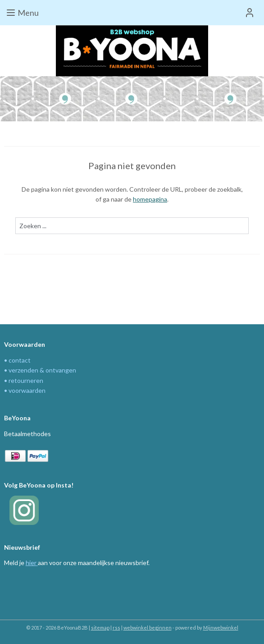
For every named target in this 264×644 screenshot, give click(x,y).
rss (116, 627)
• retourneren (23, 380)
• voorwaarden (25, 390)
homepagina (150, 199)
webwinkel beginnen (147, 627)
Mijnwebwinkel (220, 627)
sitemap (100, 627)
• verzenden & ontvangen (40, 370)
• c (8, 360)
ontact (21, 360)
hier (31, 562)
